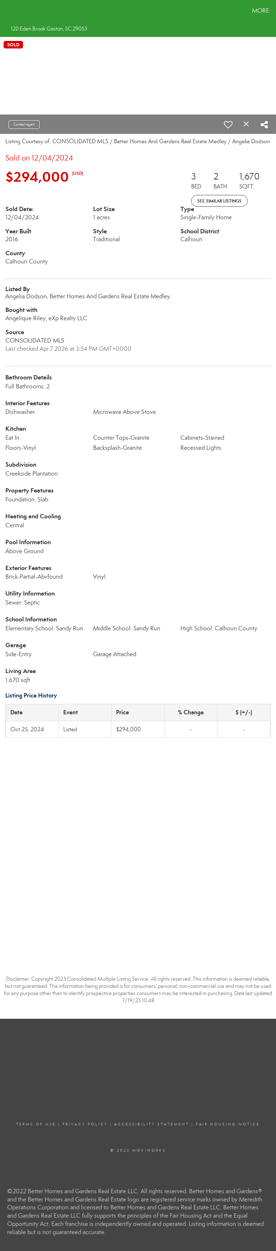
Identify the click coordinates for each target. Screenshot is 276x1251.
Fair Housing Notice (228, 1124)
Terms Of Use (36, 1124)
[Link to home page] (7, 11)
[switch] (228, 124)
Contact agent (24, 124)
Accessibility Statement (151, 1124)
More (260, 10)
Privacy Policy (85, 1124)
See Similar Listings (219, 201)
